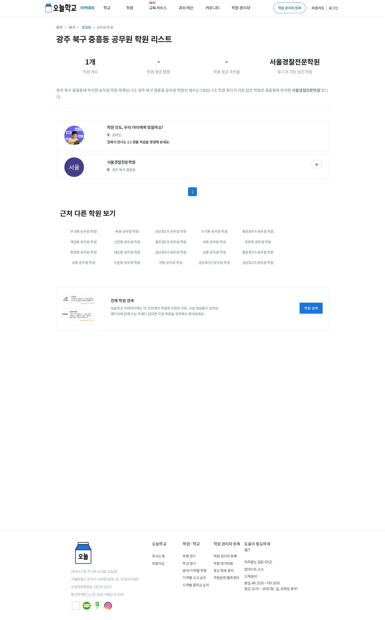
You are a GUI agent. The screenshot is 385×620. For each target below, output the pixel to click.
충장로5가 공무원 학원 (170, 287)
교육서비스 (158, 7)
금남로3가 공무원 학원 (214, 308)
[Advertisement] (192, 139)
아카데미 (88, 8)
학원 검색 (311, 353)
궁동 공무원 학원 (214, 287)
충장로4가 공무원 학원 (258, 276)
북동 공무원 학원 (127, 276)
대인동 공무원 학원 (127, 297)
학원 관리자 (241, 8)
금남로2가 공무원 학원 (258, 308)
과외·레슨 (186, 8)
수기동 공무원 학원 (214, 276)
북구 (72, 27)
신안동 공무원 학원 (127, 287)
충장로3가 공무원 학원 (258, 297)
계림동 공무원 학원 (83, 287)
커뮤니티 (213, 8)
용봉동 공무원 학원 (258, 287)
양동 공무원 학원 (170, 308)
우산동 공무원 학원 (83, 276)
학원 (129, 8)
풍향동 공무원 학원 (83, 297)
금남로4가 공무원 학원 (170, 297)
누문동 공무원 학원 (127, 308)
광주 (59, 27)
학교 (106, 8)
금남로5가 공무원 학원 (170, 276)
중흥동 (86, 27)
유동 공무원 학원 (83, 308)
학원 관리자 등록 (289, 7)
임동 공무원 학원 (214, 297)
